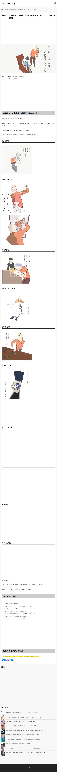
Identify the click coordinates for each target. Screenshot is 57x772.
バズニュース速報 (8, 4)
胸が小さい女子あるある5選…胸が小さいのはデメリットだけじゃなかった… (24, 717)
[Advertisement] (28, 33)
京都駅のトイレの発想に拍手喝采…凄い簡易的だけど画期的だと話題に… (23, 734)
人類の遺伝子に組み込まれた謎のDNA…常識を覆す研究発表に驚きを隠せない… (24, 730)
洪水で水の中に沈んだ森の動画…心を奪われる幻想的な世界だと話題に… (23, 739)
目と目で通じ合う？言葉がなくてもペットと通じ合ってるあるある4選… (23, 712)
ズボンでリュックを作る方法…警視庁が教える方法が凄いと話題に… (22, 725)
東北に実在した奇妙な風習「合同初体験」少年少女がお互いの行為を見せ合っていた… (26, 752)
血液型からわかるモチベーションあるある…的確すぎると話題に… (21, 656)
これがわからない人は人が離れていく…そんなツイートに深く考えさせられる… (24, 748)
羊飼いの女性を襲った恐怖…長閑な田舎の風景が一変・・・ (20, 743)
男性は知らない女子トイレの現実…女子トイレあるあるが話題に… (21, 721)
